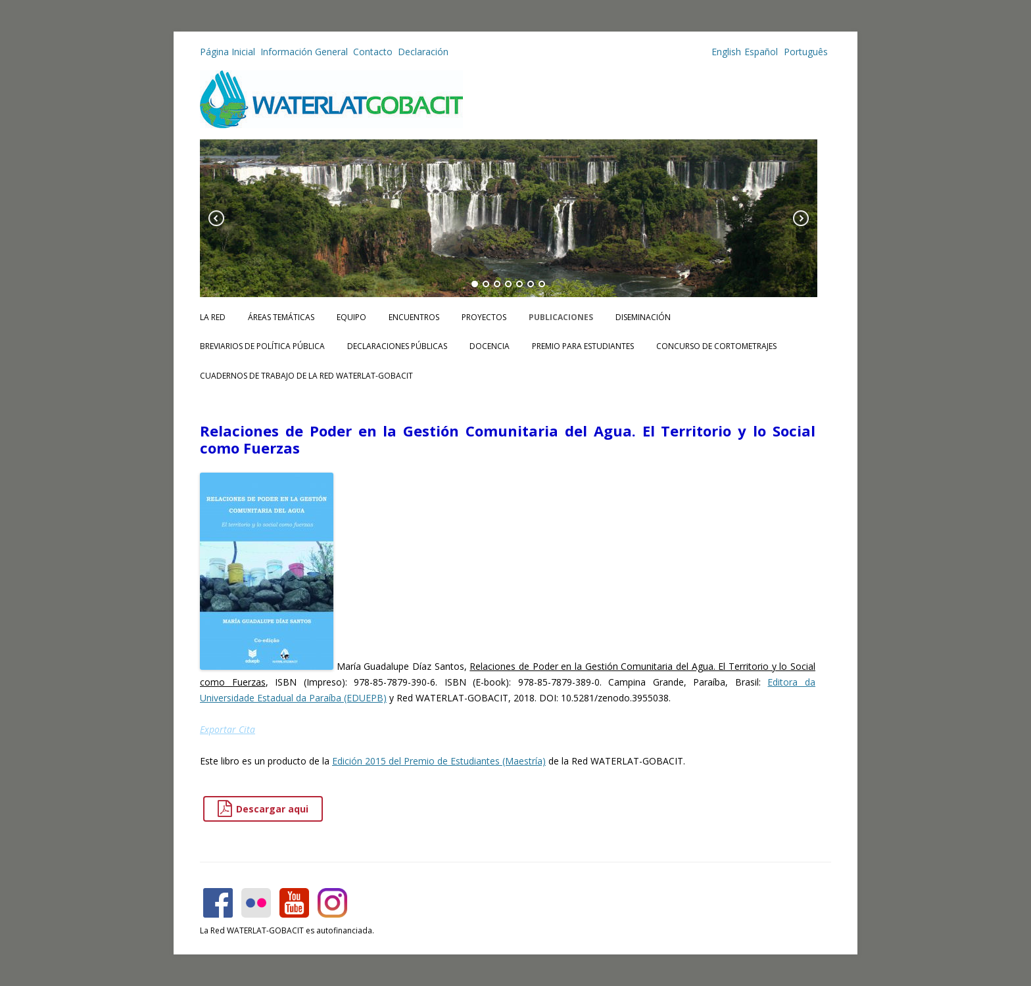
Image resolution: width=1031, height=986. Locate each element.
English (726, 51)
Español (761, 51)
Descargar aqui (263, 809)
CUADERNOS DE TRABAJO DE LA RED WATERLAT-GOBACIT (306, 375)
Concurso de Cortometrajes (716, 346)
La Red (213, 317)
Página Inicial (227, 51)
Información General (304, 51)
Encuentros (414, 317)
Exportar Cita (227, 729)
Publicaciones (561, 317)
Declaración (423, 51)
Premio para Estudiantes (583, 346)
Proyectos (484, 317)
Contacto (373, 51)
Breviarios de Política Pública (262, 346)
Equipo (351, 317)
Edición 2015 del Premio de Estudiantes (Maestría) (439, 761)
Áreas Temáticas (281, 317)
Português (804, 51)
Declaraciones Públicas (397, 346)
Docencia (489, 346)
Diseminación (643, 317)
